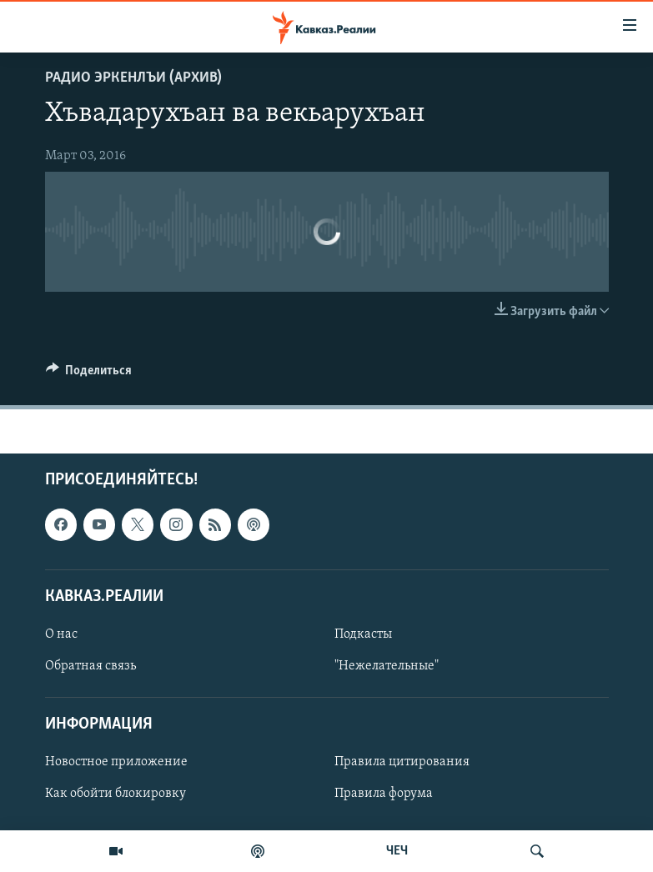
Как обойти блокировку (115, 794)
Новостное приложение (116, 762)
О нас (61, 634)
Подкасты (363, 634)
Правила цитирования (402, 762)
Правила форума (383, 794)
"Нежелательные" (386, 666)
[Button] (89, 374)
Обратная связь (90, 666)
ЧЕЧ (397, 851)
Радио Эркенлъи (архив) (133, 78)
